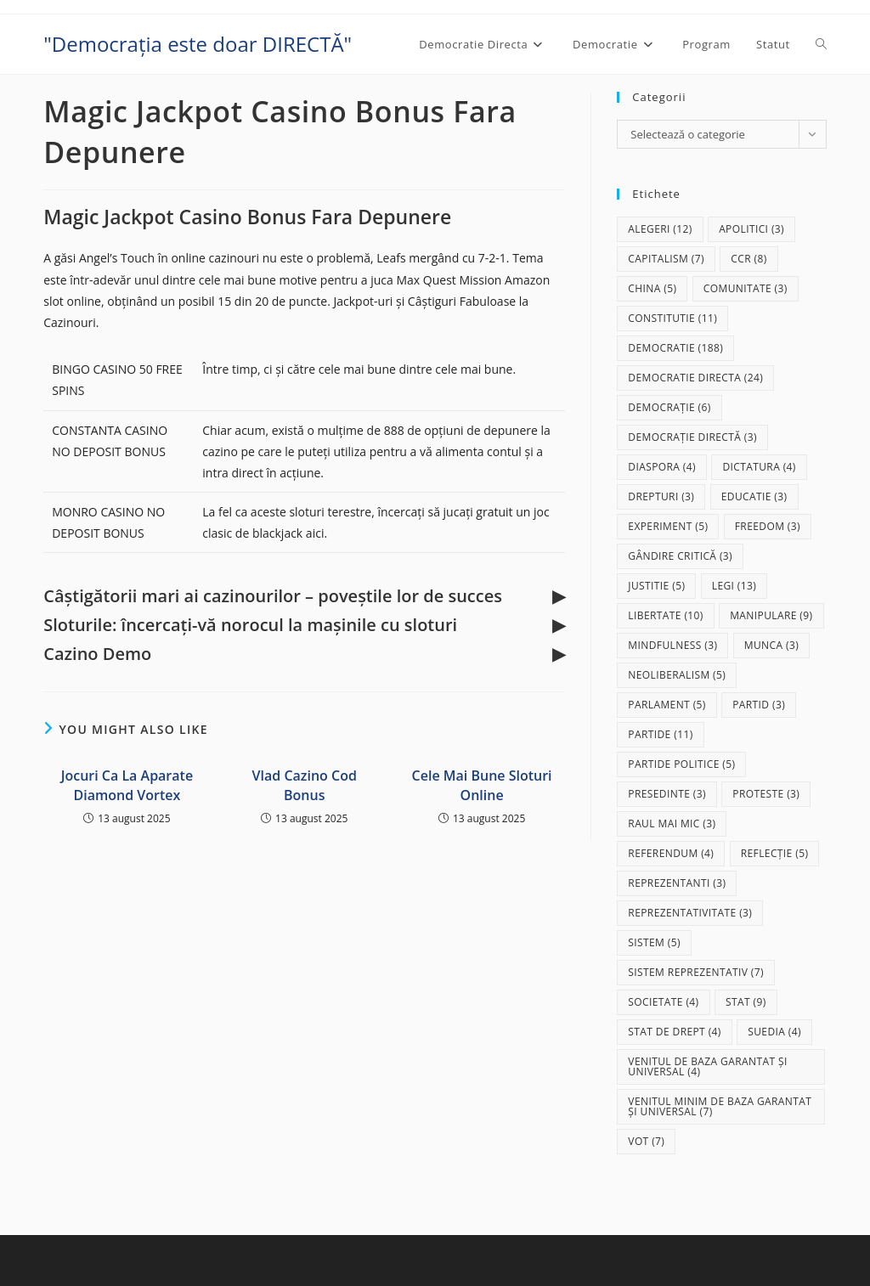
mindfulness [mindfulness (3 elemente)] (672, 645)
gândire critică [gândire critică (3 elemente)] (680, 556)
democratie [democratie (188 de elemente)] (675, 348)
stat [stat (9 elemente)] (746, 1002)
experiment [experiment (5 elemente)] (668, 526)
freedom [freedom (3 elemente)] (767, 526)
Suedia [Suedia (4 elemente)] (774, 1031)
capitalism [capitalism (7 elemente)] (666, 258)
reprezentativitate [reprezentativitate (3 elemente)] (690, 912)
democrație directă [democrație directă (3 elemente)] (692, 437)
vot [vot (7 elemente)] (646, 1141)
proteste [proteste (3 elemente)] (765, 794)
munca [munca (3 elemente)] (771, 645)
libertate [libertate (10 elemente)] (665, 615)
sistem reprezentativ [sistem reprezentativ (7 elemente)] (696, 972)
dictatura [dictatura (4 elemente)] (758, 467)
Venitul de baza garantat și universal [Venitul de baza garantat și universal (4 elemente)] (707, 1066)
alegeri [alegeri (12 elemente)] (660, 229)
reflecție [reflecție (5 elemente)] (775, 853)
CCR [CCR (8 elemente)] (748, 258)
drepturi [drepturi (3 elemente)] (661, 496)
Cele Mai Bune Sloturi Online (482, 785)
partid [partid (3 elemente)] (758, 704)
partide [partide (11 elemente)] (660, 734)
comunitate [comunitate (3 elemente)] (745, 288)
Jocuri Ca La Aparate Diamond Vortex (127, 785)
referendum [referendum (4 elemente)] (671, 853)
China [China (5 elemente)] (652, 288)
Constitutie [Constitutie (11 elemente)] (672, 318)
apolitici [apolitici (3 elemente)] (751, 229)
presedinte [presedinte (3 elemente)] (667, 794)
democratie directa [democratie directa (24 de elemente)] (695, 377)
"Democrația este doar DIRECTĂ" (197, 44)
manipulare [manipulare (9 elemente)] (771, 615)
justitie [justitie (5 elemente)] (656, 585)
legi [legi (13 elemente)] (734, 585)
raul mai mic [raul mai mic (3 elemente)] (671, 823)
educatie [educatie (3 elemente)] (754, 496)
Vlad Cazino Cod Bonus (304, 785)
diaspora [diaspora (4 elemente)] (662, 467)
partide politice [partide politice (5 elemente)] (681, 764)
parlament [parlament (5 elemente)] (666, 704)
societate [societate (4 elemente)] (663, 1002)
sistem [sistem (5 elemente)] (654, 942)
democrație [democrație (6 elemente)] (669, 407)
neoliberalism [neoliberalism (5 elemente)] (677, 675)
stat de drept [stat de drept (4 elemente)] (674, 1031)
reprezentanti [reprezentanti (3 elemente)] (677, 883)
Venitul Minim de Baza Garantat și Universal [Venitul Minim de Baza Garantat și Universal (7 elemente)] (719, 1106)
